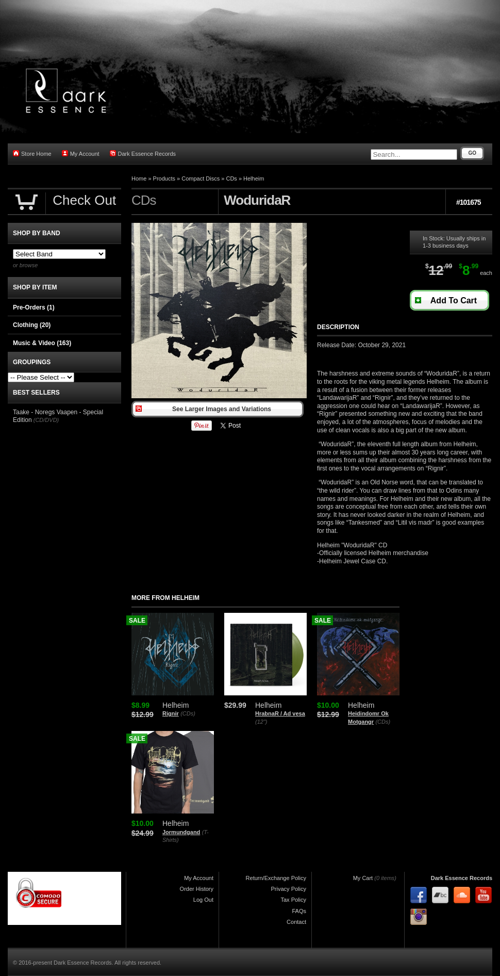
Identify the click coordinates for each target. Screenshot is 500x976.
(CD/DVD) (46, 420)
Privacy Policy (288, 889)
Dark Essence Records (143, 153)
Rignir (170, 713)
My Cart (363, 878)
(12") (261, 722)
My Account (80, 153)
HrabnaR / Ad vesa (280, 713)
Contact (296, 922)
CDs (231, 178)
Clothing (32, 325)
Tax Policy (293, 900)
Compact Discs (200, 178)
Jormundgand (181, 832)
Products (164, 178)
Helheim (253, 178)
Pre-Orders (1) (34, 307)
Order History (196, 889)
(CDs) (187, 713)
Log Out (203, 900)
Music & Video (42, 343)
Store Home (32, 153)
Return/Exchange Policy (276, 878)
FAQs (299, 911)
